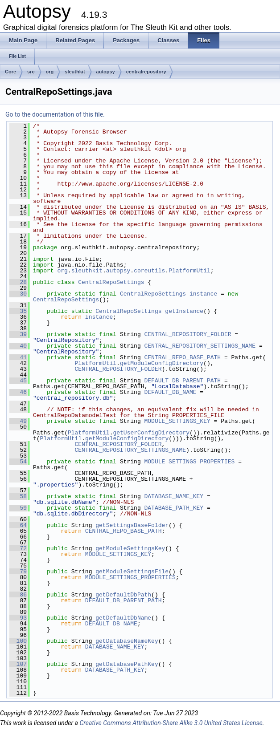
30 (18, 294)
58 (18, 496)
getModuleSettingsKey (130, 548)
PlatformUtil (189, 271)
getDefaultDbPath (123, 595)
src (31, 71)
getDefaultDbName (123, 618)
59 (18, 508)
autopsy (105, 71)
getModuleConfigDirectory (161, 363)
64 (18, 525)
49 (18, 421)
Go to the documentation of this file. (55, 114)
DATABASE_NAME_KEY (174, 496)
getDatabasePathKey (126, 664)
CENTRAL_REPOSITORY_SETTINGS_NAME (200, 346)
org (50, 71)
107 (18, 664)
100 (18, 641)
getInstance (184, 311)
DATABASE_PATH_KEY (174, 508)
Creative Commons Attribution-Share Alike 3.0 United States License (170, 722)
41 (18, 357)
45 (18, 381)
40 (18, 346)
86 (18, 595)
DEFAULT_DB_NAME (170, 392)
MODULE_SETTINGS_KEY (177, 421)
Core (10, 71)
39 (18, 334)
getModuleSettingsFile (132, 572)
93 (18, 618)
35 (18, 311)
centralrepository (146, 71)
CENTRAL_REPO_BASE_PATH (182, 357)
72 (18, 548)
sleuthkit (75, 71)
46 (18, 392)
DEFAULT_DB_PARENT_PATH (182, 381)
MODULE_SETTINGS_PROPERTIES (189, 462)
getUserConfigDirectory (151, 433)
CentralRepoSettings (111, 282)
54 (18, 462)
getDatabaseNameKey (126, 641)
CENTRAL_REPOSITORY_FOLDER (187, 334)
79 (18, 572)
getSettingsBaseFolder (132, 525)
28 (18, 282)
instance (203, 294)
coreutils (149, 271)
